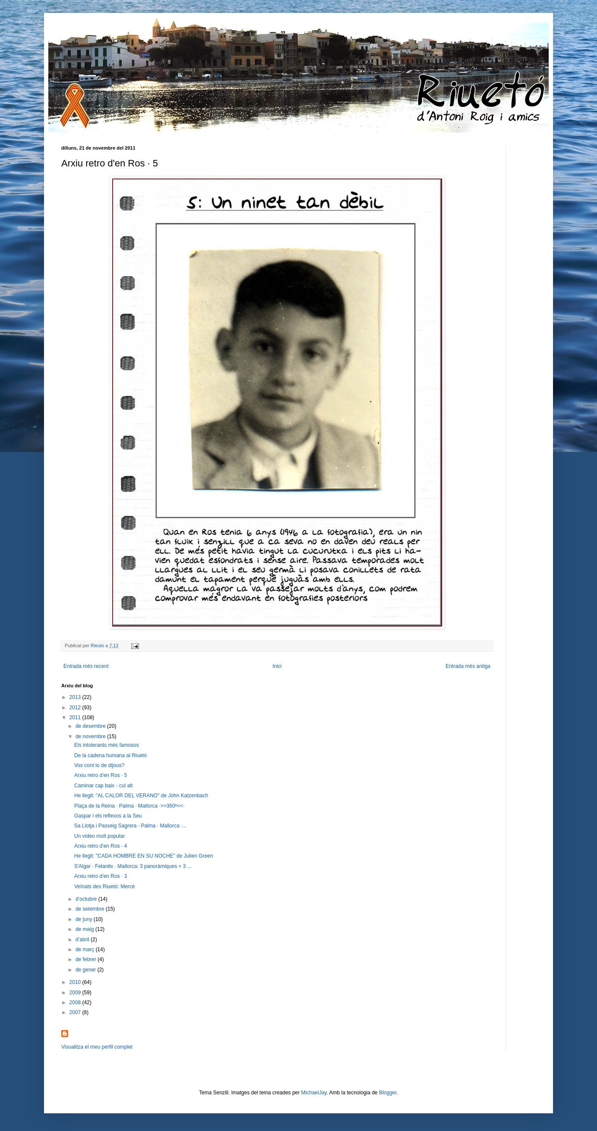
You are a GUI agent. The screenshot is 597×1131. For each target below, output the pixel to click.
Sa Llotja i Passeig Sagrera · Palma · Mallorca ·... (130, 826)
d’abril (83, 940)
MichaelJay (314, 1093)
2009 (75, 993)
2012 (75, 708)
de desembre (91, 726)
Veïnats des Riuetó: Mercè (104, 886)
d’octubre (86, 899)
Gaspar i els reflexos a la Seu (108, 816)
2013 (75, 697)
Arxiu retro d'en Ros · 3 (100, 876)
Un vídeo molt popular (99, 836)
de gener (86, 970)
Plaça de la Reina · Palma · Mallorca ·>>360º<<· (129, 806)
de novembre (91, 736)
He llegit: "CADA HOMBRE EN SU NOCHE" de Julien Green (143, 856)
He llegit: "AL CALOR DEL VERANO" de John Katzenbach (141, 796)
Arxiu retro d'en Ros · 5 (100, 775)
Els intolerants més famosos (106, 745)
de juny (84, 919)
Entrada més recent (86, 666)
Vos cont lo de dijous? (99, 765)
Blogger (388, 1093)
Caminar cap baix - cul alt (103, 786)
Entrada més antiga (468, 666)
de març (85, 949)
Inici (277, 666)
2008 (75, 1002)
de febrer (86, 959)
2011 (75, 717)
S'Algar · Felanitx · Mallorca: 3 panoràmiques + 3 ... (133, 866)
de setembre (90, 909)
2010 (75, 982)
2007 (75, 1012)
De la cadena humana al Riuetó (110, 755)
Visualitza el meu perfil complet (96, 1047)
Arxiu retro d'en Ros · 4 (100, 846)
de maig (85, 929)
